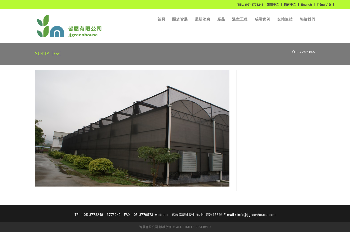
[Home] (293, 52)
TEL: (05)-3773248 (250, 4)
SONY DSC (307, 52)
